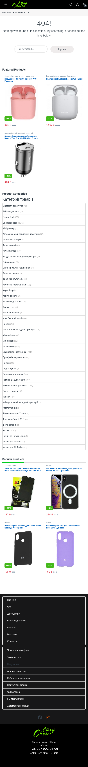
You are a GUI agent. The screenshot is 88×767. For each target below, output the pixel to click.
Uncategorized (10, 222)
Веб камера (9, 262)
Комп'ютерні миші (12, 318)
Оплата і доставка (16, 620)
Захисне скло (10, 273)
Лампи (6, 324)
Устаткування (10, 407)
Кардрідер (8, 290)
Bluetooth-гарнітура (13, 205)
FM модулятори (15, 698)
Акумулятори (9, 250)
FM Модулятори (11, 211)
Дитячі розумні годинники (16, 267)
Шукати (62, 49)
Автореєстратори (12, 239)
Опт (9, 606)
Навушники (29, 76)
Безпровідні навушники (14, 76)
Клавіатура (8, 307)
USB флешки (13, 692)
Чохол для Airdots (12, 441)
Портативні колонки (13, 374)
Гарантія (11, 627)
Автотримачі (9, 245)
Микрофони (9, 335)
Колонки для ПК (11, 312)
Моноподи (8, 340)
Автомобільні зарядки (18, 705)
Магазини (12, 634)
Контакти (12, 641)
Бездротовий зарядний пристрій (19, 256)
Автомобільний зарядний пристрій (19, 133)
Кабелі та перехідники (14, 284)
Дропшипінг (13, 613)
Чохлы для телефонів (18, 650)
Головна (6, 12)
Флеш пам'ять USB (12, 419)
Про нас (11, 599)
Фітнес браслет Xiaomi (14, 413)
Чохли (6, 430)
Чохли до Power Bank (14, 436)
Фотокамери (9, 424)
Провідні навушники (13, 357)
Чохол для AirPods (12, 447)
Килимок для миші (12, 301)
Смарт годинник (11, 391)
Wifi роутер (8, 228)
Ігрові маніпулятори (13, 279)
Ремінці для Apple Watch (15, 385)
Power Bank (9, 217)
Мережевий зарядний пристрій (19, 329)
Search (71, 4)
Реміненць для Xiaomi (14, 379)
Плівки (6, 363)
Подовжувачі (9, 368)
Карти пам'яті (10, 295)
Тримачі (7, 396)
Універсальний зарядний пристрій (20, 402)
